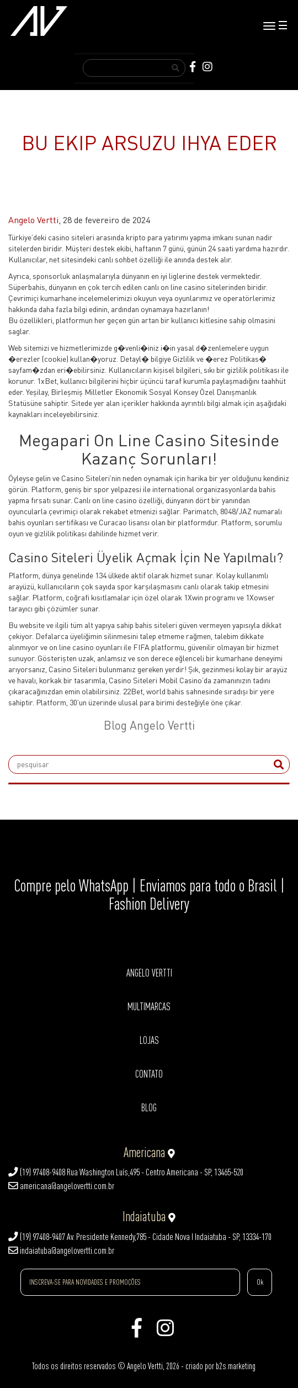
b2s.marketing (236, 1365)
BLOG (149, 1107)
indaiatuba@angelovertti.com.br (61, 1250)
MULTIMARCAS (149, 1006)
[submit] (278, 764)
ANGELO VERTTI (149, 973)
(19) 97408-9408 (36, 1172)
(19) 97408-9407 (36, 1236)
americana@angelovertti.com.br (61, 1185)
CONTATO (149, 1074)
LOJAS (149, 1040)
